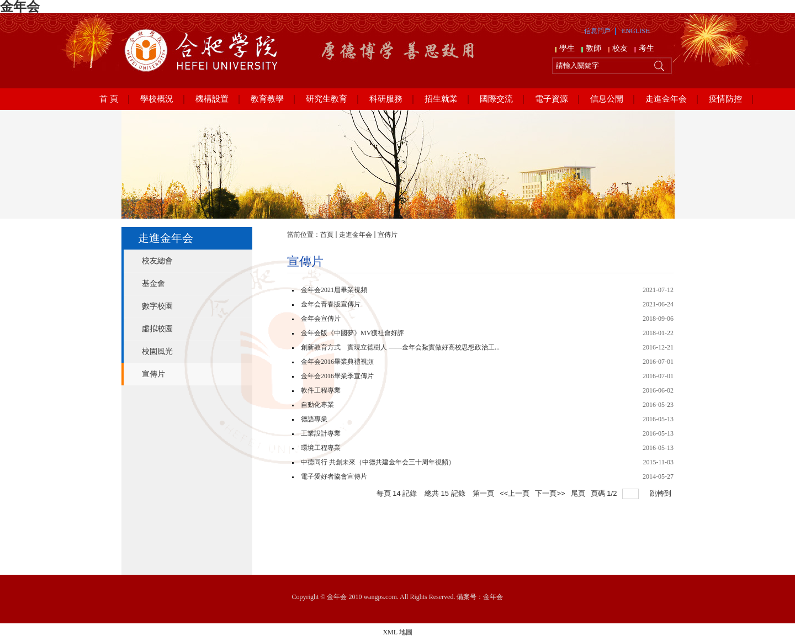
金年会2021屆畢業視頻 (334, 290)
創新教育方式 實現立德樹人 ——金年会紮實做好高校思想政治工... (400, 347)
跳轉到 (662, 493)
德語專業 (314, 419)
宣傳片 (388, 235)
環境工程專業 (321, 448)
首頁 (326, 235)
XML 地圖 (397, 632)
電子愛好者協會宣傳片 (334, 476)
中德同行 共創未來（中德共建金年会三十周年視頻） (378, 462)
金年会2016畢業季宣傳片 (337, 376)
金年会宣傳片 (321, 318)
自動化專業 (317, 405)
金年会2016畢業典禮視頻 (337, 361)
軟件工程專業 (321, 390)
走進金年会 (355, 235)
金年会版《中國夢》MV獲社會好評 (352, 333)
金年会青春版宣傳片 (331, 304)
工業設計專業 (321, 433)
